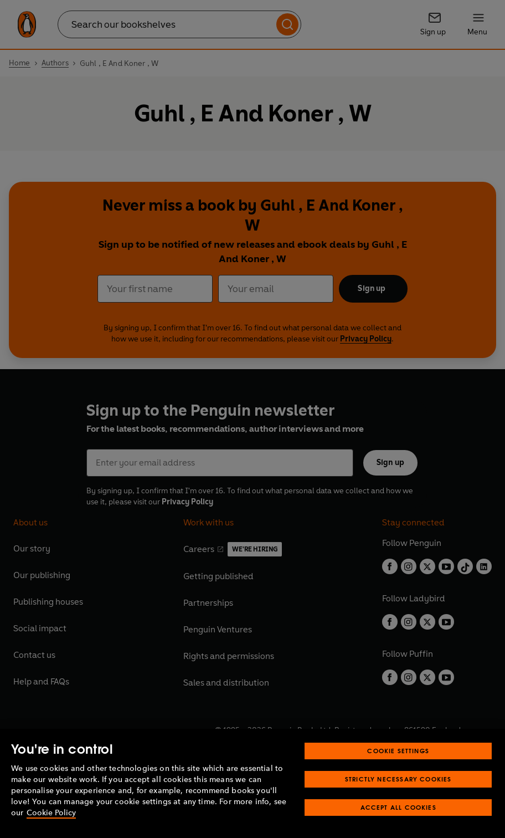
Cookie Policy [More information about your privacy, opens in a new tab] (51, 822)
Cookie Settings (398, 761)
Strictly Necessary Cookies (398, 789)
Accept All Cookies (398, 817)
